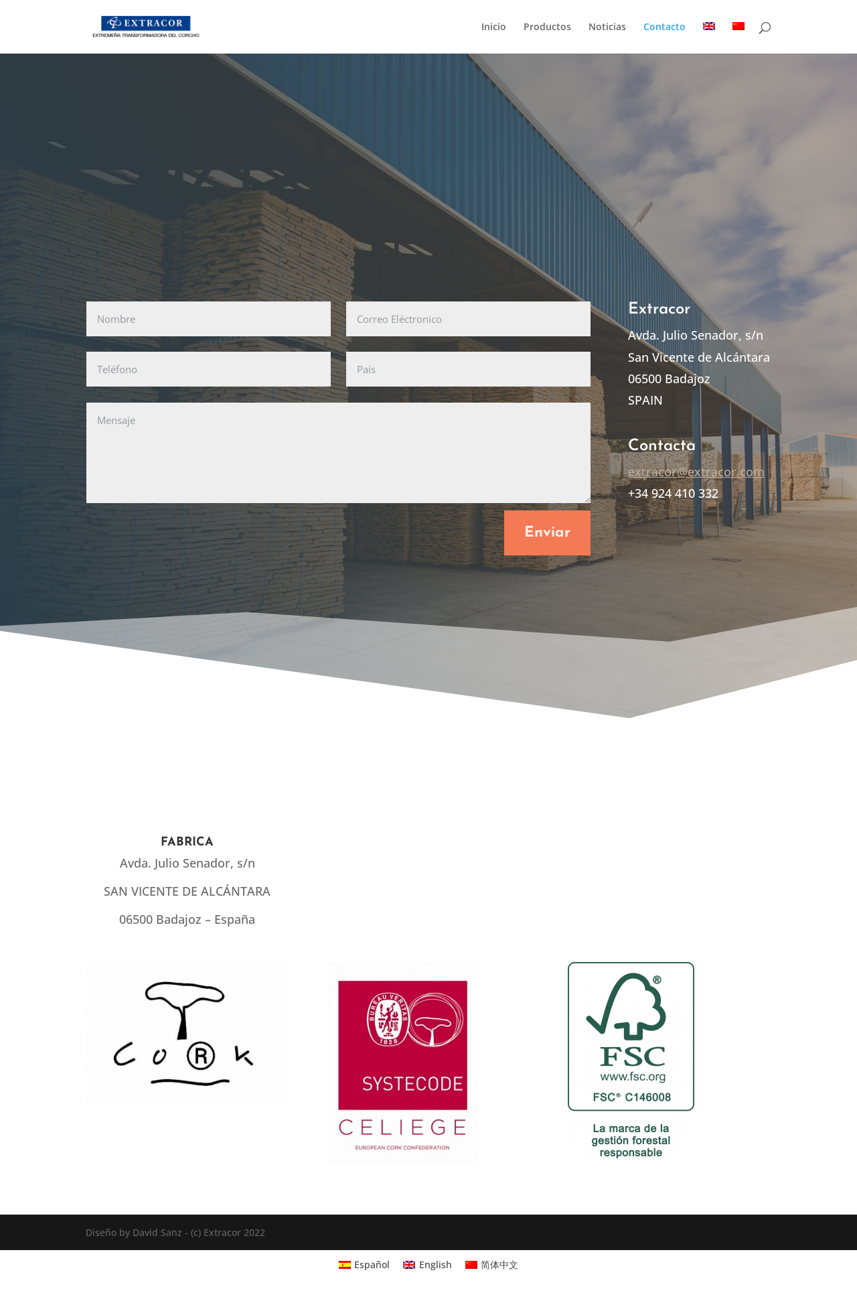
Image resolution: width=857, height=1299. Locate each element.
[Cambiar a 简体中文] (492, 1264)
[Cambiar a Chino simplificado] (738, 38)
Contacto (664, 27)
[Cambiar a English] (427, 1264)
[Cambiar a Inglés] (709, 38)
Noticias (607, 27)
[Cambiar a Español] (364, 1264)
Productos (547, 27)
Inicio (493, 27)
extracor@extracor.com (696, 472)
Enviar (547, 533)
